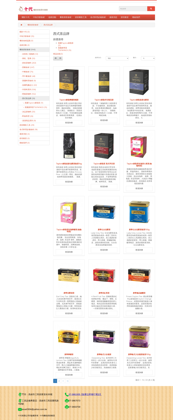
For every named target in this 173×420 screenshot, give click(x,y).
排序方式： (98, 57)
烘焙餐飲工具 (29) (27, 125)
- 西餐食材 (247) (27, 67)
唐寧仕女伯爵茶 (104, 229)
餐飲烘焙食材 (65, 17)
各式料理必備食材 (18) (29, 129)
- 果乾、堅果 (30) (27, 58)
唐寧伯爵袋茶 (69, 293)
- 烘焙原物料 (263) (28, 63)
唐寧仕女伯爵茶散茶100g (139, 229)
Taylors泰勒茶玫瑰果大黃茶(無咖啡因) (139, 165)
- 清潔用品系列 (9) (28, 120)
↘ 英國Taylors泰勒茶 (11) (31, 103)
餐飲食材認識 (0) (26, 40)
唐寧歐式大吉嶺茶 (104, 354)
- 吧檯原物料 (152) (28, 94)
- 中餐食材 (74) (26, 72)
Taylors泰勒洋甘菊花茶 (104, 100)
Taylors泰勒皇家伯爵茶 (139, 100)
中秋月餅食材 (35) (27, 36)
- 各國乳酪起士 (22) (28, 85)
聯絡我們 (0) (25, 143)
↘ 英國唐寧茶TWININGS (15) (33, 107)
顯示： (135, 57)
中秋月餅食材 (39, 17)
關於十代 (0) (25, 32)
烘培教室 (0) (25, 138)
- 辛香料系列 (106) (28, 89)
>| (67, 381)
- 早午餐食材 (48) (27, 76)
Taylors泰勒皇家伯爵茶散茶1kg (69, 164)
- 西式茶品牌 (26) (27, 98)
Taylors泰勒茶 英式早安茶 (104, 164)
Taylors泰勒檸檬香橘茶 (68, 100)
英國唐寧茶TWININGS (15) (64, 49)
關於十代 (25, 17)
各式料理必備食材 (98, 17)
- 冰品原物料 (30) (27, 112)
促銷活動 (52, 17)
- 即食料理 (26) (26, 116)
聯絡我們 (136, 17)
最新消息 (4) (25, 134)
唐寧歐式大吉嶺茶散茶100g (139, 354)
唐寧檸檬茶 (68, 354)
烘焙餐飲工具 (81, 17)
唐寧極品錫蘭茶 (139, 293)
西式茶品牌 (48, 25)
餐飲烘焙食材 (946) (28, 49)
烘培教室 (125, 17)
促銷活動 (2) (25, 45)
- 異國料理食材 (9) (28, 80)
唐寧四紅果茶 (104, 293)
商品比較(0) (58, 54)
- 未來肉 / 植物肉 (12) (29, 54)
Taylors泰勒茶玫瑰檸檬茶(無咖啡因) (68, 230)
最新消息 (113, 17)
